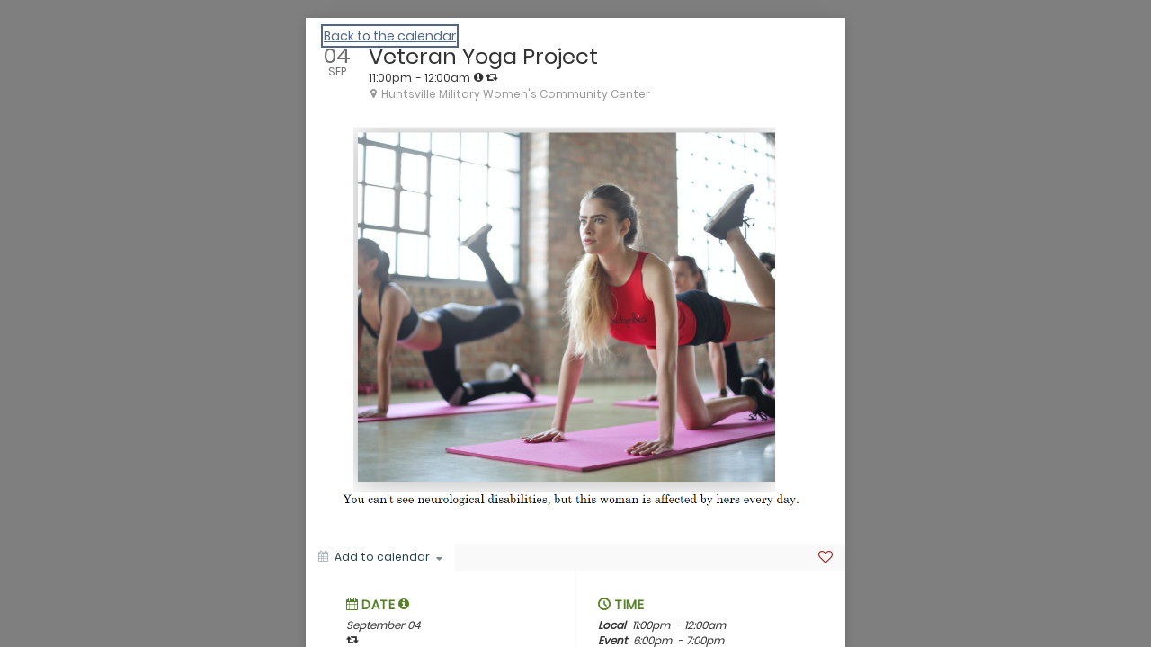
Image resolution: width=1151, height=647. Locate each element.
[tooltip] (478, 77)
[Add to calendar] (380, 557)
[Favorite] (825, 557)
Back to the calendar (390, 36)
